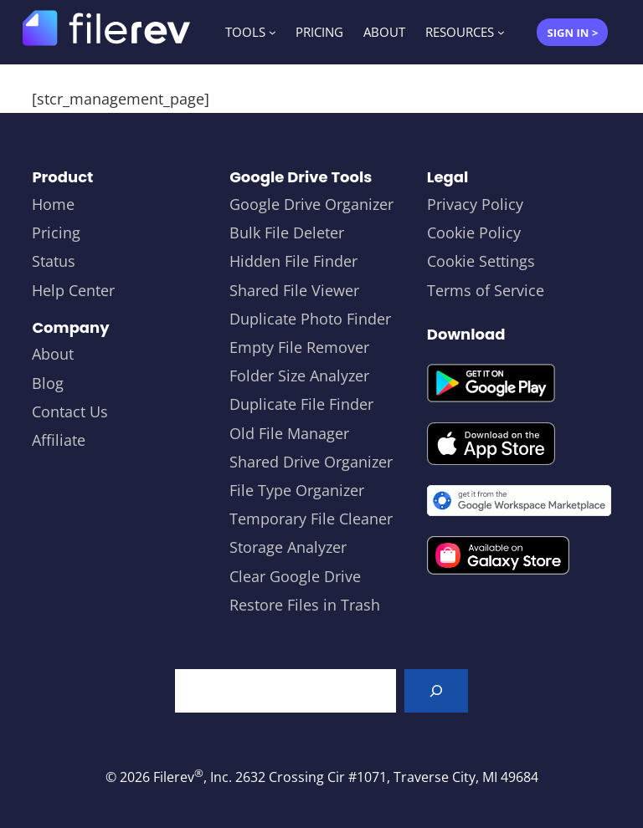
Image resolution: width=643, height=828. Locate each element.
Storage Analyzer (288, 547)
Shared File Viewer (294, 290)
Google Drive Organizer (311, 204)
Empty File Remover (299, 347)
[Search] (436, 691)
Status (53, 261)
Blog (48, 383)
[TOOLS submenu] (272, 32)
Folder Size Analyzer (299, 375)
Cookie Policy (474, 232)
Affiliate (58, 440)
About (53, 354)
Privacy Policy (475, 204)
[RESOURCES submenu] (501, 32)
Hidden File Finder (293, 261)
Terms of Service (485, 290)
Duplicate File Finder (301, 404)
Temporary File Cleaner (311, 519)
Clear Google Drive (295, 576)
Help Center (73, 290)
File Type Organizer (296, 490)
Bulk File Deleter (286, 232)
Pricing (56, 232)
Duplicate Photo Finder (310, 319)
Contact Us (70, 411)
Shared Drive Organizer (311, 462)
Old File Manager (289, 433)
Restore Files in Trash (304, 605)
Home (53, 204)
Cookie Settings (481, 261)
